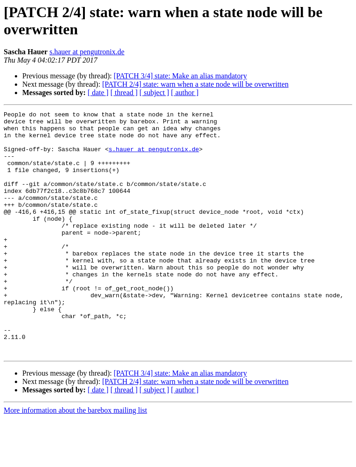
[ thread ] (124, 92)
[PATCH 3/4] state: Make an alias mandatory (180, 76)
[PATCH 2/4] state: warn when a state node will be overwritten (195, 84)
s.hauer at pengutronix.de (87, 52)
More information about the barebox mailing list (75, 459)
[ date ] (98, 92)
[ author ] (185, 92)
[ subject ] (154, 92)
